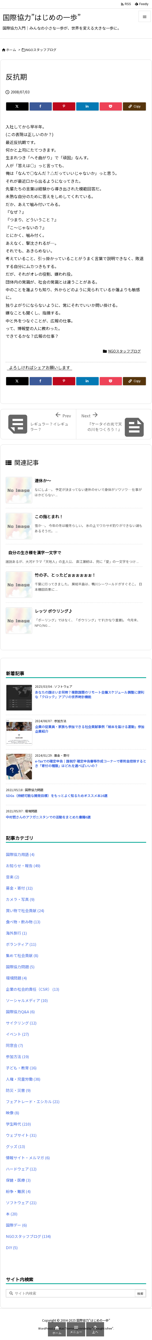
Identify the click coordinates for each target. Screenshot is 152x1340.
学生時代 (18, 1124)
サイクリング (21, 1022)
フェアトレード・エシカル (32, 1101)
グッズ (15, 1146)
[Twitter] (17, 106)
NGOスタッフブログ (41, 49)
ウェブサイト (21, 1135)
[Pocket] (111, 106)
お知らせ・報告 (23, 865)
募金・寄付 (19, 888)
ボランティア (21, 944)
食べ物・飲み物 (23, 921)
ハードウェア (21, 1169)
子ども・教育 (21, 1067)
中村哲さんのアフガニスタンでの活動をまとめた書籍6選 (48, 817)
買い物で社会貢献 (25, 910)
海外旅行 (16, 933)
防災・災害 (18, 1090)
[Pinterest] (64, 106)
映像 (12, 1112)
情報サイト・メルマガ (28, 1157)
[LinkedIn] (87, 106)
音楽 (12, 876)
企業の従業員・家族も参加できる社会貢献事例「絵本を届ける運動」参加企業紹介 (89, 729)
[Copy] (134, 106)
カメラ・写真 (20, 899)
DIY (12, 1247)
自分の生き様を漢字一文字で (34, 552)
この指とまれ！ (49, 516)
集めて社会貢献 (22, 955)
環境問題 (16, 978)
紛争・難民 (18, 1191)
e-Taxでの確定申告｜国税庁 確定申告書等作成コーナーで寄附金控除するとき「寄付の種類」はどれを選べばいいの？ (90, 763)
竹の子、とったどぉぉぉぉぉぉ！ (65, 575)
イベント (17, 1034)
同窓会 (14, 1045)
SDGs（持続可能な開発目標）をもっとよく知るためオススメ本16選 (56, 795)
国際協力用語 (20, 854)
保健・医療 (18, 1180)
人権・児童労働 (23, 1079)
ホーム (11, 49)
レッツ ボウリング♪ (53, 611)
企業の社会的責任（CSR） (32, 989)
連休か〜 (43, 480)
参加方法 (17, 1056)
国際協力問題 (20, 966)
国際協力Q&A (20, 1011)
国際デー (16, 1225)
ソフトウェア (21, 1202)
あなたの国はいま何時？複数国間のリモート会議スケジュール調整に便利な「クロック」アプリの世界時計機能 (89, 694)
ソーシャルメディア (27, 1000)
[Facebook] (41, 106)
